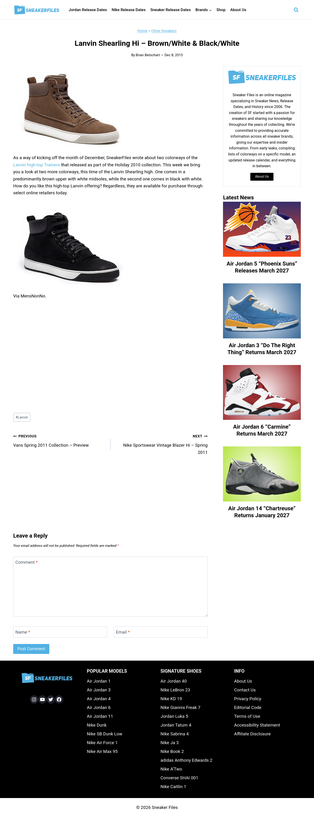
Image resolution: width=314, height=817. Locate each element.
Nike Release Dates (129, 9)
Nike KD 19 (171, 698)
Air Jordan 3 (99, 690)
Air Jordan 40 (173, 681)
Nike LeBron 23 (175, 690)
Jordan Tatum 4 (175, 725)
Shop (221, 9)
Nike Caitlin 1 (173, 786)
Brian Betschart (148, 55)
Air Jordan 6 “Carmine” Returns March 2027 (262, 430)
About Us (238, 9)
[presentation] (262, 229)
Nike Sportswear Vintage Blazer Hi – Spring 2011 (161, 444)
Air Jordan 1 (99, 681)
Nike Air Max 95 (102, 751)
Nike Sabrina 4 (174, 734)
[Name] (60, 632)
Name (23, 631)
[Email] (161, 632)
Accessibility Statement (257, 725)
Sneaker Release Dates (170, 9)
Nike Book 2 (172, 751)
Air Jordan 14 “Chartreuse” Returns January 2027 (262, 512)
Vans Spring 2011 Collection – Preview (59, 440)
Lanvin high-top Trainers (36, 164)
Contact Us (245, 690)
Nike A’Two (171, 769)
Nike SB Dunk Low (104, 734)
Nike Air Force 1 (102, 742)
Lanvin (22, 417)
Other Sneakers (164, 31)
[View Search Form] (296, 10)
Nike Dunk (97, 725)
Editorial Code (247, 707)
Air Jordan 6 (99, 707)
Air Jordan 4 (99, 698)
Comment (27, 562)
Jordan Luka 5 (174, 716)
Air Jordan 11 (100, 716)
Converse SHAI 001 (179, 777)
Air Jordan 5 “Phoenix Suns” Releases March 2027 (262, 267)
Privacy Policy (247, 698)
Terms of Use (247, 716)
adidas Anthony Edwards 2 (186, 760)
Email (123, 631)
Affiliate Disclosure (252, 734)
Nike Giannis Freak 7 (180, 707)
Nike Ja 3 (169, 742)
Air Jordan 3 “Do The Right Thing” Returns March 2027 (261, 349)
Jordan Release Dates (88, 9)
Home (142, 31)
